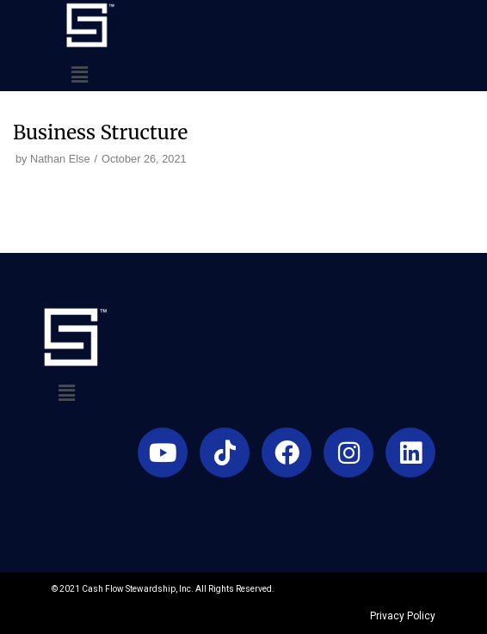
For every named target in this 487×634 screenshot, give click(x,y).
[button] (79, 74)
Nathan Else (59, 158)
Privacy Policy (402, 616)
